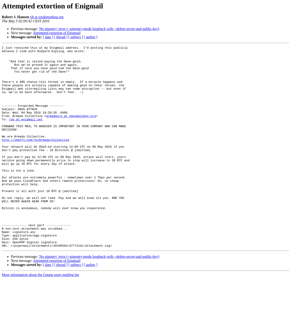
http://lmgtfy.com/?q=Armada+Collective (35, 159)
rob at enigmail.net (26, 134)
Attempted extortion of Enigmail (56, 33)
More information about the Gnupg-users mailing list (40, 315)
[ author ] (91, 37)
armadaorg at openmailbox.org (71, 130)
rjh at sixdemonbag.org (47, 17)
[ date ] (48, 37)
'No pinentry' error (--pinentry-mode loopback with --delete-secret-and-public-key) (99, 29)
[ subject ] (75, 37)
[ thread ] (61, 37)
